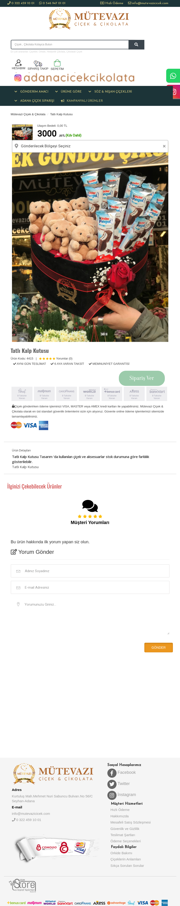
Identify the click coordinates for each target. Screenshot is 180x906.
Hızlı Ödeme (113, 3)
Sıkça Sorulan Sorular (127, 866)
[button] (31, 91)
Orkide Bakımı (121, 853)
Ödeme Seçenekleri (126, 841)
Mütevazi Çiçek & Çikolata (28, 114)
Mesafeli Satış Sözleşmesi (131, 822)
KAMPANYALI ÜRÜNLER (82, 100)
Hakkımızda (120, 816)
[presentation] (42, 647)
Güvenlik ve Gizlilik (125, 829)
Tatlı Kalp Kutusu (61, 114)
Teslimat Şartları (123, 835)
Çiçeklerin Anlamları (126, 859)
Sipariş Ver (142, 378)
